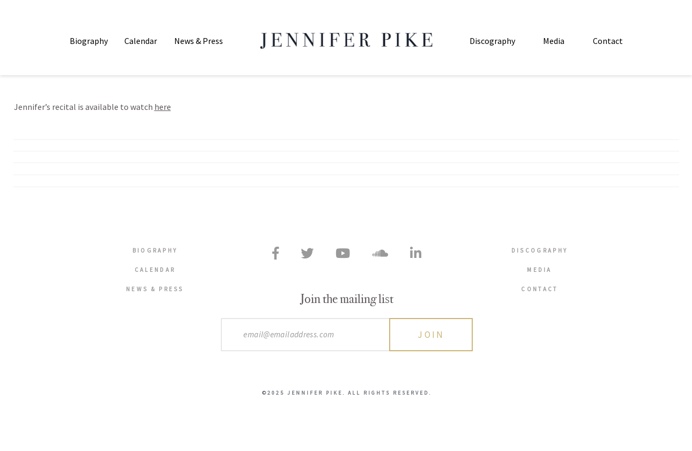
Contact (608, 40)
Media (553, 40)
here (162, 106)
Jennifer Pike (346, 41)
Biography (89, 40)
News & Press (198, 40)
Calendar (140, 40)
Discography (492, 40)
